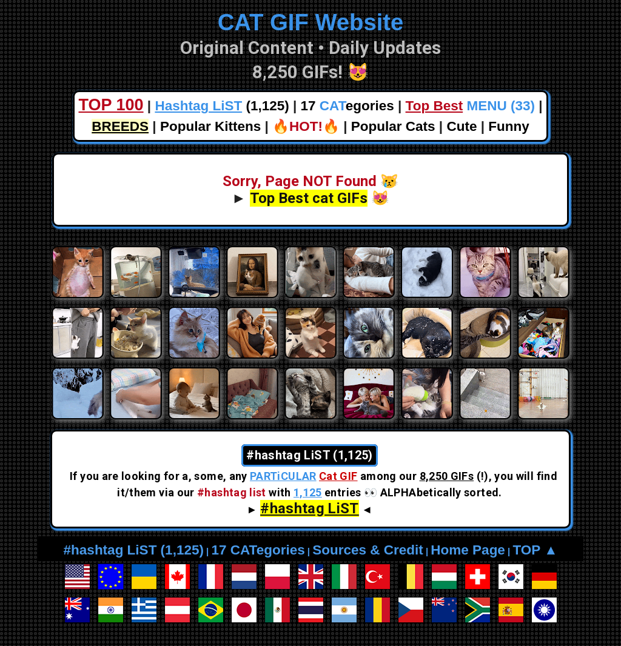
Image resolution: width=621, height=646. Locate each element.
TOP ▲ (534, 550)
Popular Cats (393, 126)
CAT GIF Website (311, 22)
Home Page (468, 550)
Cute (461, 126)
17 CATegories (257, 550)
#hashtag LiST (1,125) (134, 550)
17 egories (347, 105)
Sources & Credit (367, 550)
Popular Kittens (210, 126)
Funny (508, 126)
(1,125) (222, 105)
